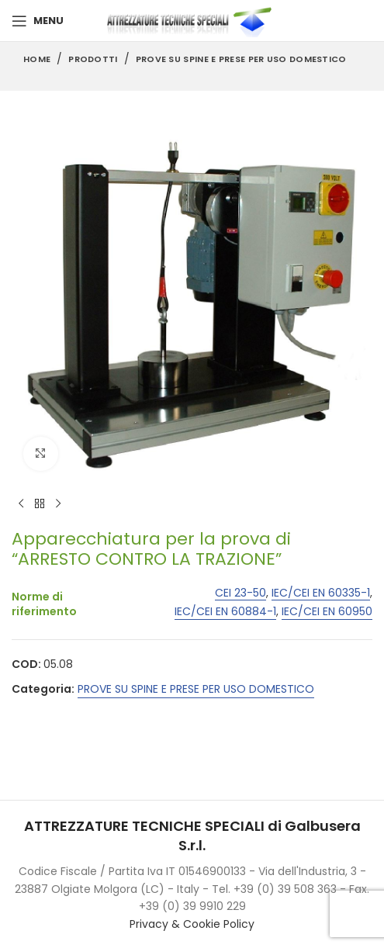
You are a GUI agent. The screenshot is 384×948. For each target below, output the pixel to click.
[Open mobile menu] (37, 20)
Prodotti (92, 59)
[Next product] (58, 504)
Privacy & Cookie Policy (192, 924)
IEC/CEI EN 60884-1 (225, 612)
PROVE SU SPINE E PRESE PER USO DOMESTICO (241, 59)
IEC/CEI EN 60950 (327, 612)
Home (36, 59)
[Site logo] (192, 20)
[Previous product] (21, 504)
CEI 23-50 (240, 593)
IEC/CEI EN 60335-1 (321, 593)
